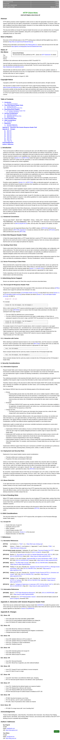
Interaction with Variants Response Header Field (23, 127)
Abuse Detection (10, 117)
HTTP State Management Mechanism (25, 592)
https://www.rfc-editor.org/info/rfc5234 (47, 560)
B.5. (5, 135)
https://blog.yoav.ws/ (11, 738)
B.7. (5, 137)
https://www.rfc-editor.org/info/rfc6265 (23, 594)
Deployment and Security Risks (14, 116)
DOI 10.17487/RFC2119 (16, 556)
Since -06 (9, 137)
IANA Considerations (10, 120)
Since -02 (9, 133)
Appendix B (23, 229)
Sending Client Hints (11, 106)
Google (57, 5)
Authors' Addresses (7, 144)
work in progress (36, 552)
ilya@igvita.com (11, 728)
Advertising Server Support (11, 109)
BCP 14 (50, 554)
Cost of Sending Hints (10, 118)
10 (39, 15)
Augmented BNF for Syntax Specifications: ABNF (39, 558)
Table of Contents (7, 99)
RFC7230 (5, 566)
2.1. (5, 106)
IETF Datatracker (46, 54)
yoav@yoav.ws (10, 736)
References (7, 123)
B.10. (5, 141)
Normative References (12, 124)
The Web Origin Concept (22, 562)
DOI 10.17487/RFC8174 (16, 586)
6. (2, 120)
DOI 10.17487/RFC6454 (41, 562)
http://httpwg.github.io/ (31, 44)
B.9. (5, 140)
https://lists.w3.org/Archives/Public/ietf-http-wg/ (21, 41)
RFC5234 (5, 558)
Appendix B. (5, 129)
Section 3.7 (40, 294)
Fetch (21, 544)
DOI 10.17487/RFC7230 (29, 568)
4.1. (5, 114)
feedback (56, 731)
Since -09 (10, 141)
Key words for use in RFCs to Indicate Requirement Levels (32, 554)
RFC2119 (5, 554)
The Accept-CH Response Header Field (16, 110)
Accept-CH (9, 121)
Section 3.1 (56, 292)
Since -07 (9, 138)
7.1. (5, 124)
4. (2, 113)
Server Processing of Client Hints (14, 107)
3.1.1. (7, 112)
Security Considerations (11, 113)
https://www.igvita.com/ (12, 730)
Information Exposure (12, 114)
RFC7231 (5, 572)
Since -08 (9, 140)
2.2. (5, 107)
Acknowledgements (7, 142)
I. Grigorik (56, 1)
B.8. (5, 138)
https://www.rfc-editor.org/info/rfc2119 (40, 556)
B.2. (5, 131)
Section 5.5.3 (18, 157)
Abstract (4, 18)
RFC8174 (5, 584)
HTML (5, 546)
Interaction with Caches (14, 112)
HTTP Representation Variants (27, 596)
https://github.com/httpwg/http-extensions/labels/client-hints (26, 46)
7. (2, 123)
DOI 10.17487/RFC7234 (34, 580)
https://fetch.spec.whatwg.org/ (34, 544)
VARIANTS (6, 596)
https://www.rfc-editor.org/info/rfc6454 (20, 564)
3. (2, 109)
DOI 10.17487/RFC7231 (27, 574)
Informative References (12, 126)
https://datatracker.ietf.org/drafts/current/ (13, 67)
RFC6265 (5, 592)
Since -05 (9, 136)
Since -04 (9, 135)
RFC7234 (5, 578)
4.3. (5, 117)
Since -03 (9, 134)
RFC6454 (5, 562)
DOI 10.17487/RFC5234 (22, 560)
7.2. (5, 126)
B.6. (5, 136)
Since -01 (9, 131)
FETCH (5, 544)
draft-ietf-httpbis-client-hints (29, 15)
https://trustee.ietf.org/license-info (12, 87)
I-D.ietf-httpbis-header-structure (12, 550)
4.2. (5, 116)
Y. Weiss (57, 3)
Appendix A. (5, 127)
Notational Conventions (12, 103)
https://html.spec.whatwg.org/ (18, 548)
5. (2, 118)
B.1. (5, 130)
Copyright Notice (7, 79)
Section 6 (23, 608)
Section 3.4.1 (22, 182)
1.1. (5, 103)
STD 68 (55, 558)
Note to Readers (6, 37)
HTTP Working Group (8, 1)
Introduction (7, 102)
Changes (12, 129)
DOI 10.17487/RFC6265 (48, 592)
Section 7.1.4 (33, 268)
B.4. (5, 134)
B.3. (5, 133)
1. (2, 102)
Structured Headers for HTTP (45, 550)
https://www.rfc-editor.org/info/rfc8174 (39, 586)
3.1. (5, 110)
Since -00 (9, 130)
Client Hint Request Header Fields (13, 105)
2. (2, 105)
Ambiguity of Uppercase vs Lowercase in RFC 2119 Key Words (32, 584)
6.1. (5, 121)
